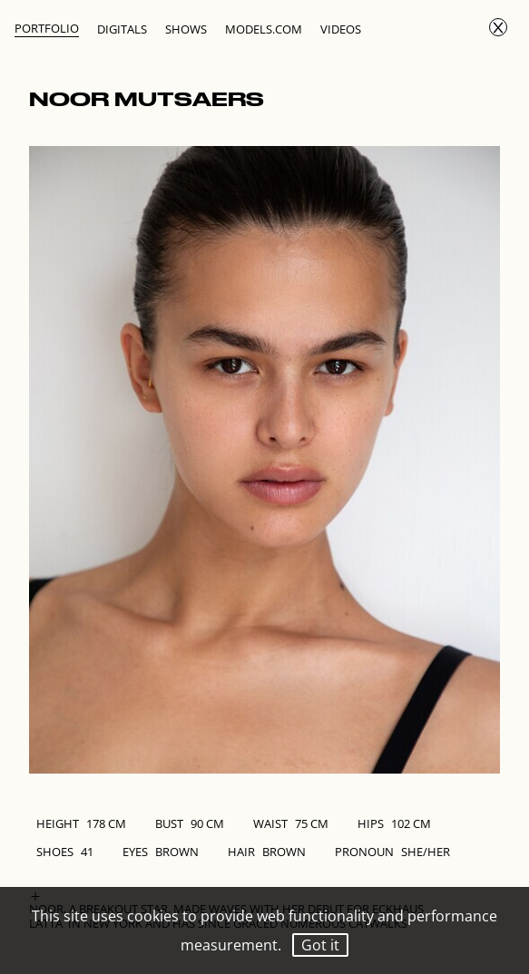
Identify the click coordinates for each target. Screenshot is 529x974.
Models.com (263, 29)
